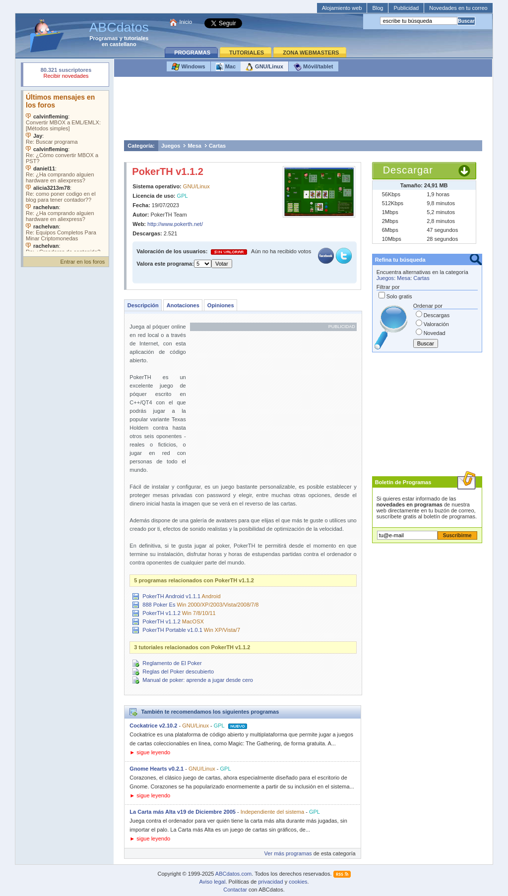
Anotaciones (183, 305)
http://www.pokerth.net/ (175, 224)
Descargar (408, 170)
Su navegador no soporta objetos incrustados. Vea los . (66, 171)
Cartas (217, 146)
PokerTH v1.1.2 (167, 171)
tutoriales (136, 38)
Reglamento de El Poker (171, 663)
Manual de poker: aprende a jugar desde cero (197, 680)
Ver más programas (288, 853)
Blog (377, 8)
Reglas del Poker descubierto (178, 671)
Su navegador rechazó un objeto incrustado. (66, 74)
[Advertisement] (303, 111)
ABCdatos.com (233, 874)
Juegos (171, 146)
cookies (298, 882)
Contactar (235, 890)
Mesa (194, 146)
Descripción (143, 305)
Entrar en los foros (82, 262)
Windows (188, 67)
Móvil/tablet (313, 67)
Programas (103, 38)
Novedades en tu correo (458, 8)
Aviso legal (212, 882)
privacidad (270, 882)
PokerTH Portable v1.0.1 (172, 630)
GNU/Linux (264, 67)
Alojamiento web (342, 8)
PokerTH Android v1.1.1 (171, 596)
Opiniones (220, 305)
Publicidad (406, 8)
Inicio (185, 22)
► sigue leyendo (149, 752)
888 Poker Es (158, 605)
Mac (226, 67)
